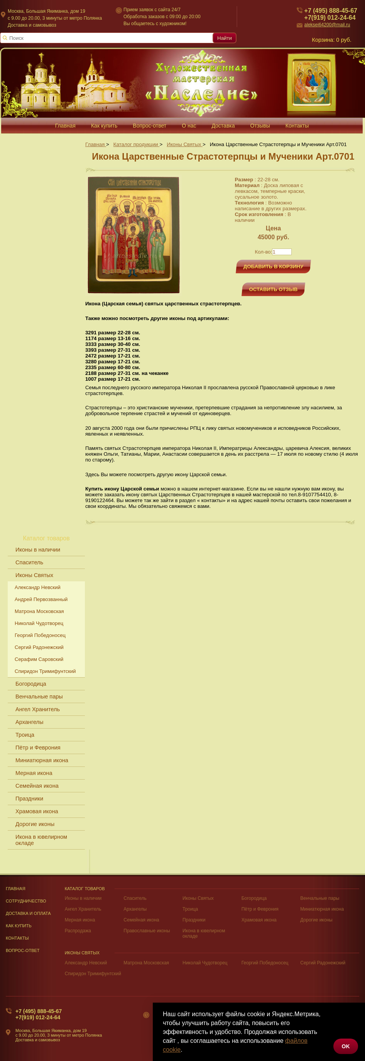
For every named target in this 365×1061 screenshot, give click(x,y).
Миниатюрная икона (41, 760)
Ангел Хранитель (37, 709)
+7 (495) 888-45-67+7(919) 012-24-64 (38, 1014)
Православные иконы (146, 930)
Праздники (29, 798)
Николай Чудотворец (39, 623)
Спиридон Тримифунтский (45, 671)
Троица (24, 735)
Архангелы (29, 722)
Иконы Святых (34, 575)
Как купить (19, 925)
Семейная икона (37, 786)
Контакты (17, 938)
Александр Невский (38, 587)
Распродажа (78, 930)
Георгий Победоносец (40, 635)
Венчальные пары (39, 696)
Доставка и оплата (28, 913)
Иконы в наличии (37, 550)
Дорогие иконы (34, 824)
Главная (15, 888)
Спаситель (29, 562)
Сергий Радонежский (39, 647)
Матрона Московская (39, 611)
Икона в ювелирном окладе (41, 840)
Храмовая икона (36, 811)
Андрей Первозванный (41, 599)
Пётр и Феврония (38, 747)
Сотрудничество (26, 901)
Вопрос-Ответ (23, 950)
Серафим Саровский (39, 659)
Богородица (30, 684)
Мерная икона (33, 773)
